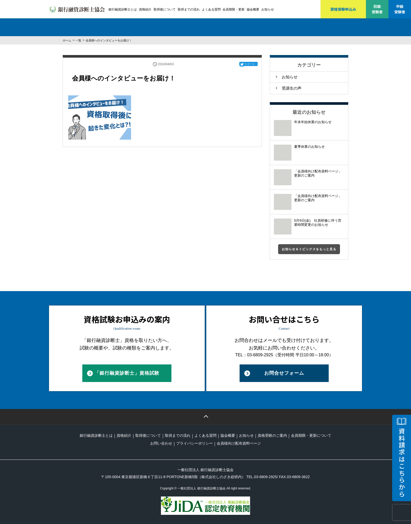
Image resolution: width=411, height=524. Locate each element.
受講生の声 (291, 88)
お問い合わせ (161, 443)
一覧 (78, 40)
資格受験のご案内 (272, 435)
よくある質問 (211, 9)
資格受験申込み (343, 9)
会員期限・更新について (311, 435)
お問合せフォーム (284, 373)
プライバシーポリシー (194, 443)
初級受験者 (377, 9)
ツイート (250, 64)
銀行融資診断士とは (123, 9)
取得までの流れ (189, 9)
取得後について (165, 9)
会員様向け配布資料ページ (239, 443)
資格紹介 (145, 9)
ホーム (67, 40)
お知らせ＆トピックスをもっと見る (309, 249)
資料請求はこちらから (401, 463)
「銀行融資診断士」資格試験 (127, 373)
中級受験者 (399, 9)
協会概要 (253, 9)
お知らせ (267, 9)
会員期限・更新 (234, 9)
